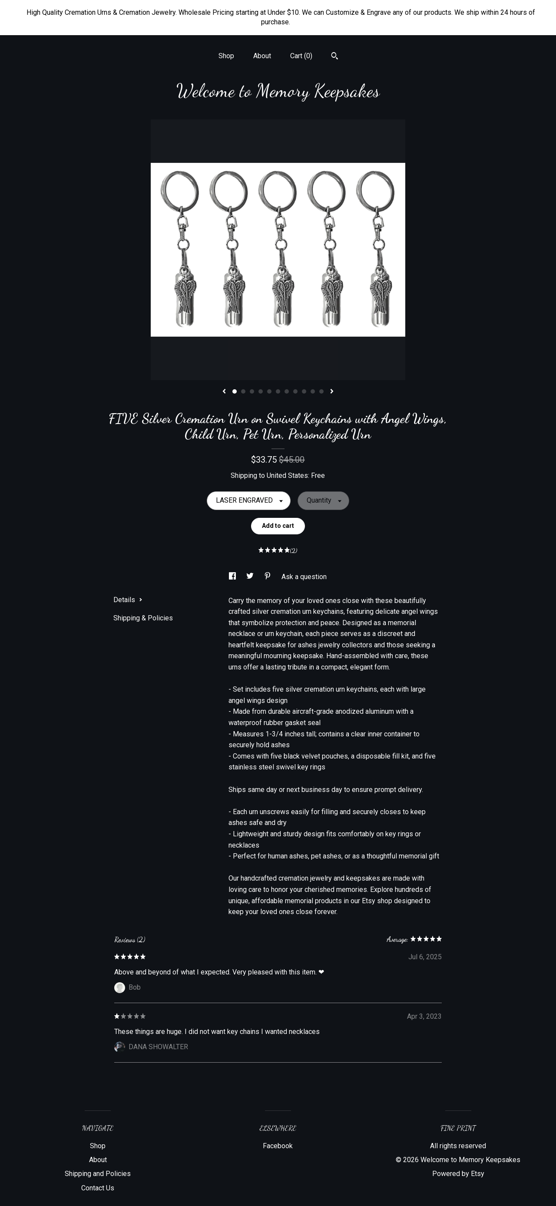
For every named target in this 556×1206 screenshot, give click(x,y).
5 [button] (269, 391)
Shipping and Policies (98, 1174)
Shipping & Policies (143, 618)
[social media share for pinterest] (268, 577)
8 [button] (295, 391)
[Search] (334, 57)
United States (287, 475)
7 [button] (287, 391)
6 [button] (278, 391)
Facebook (278, 1146)
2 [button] (243, 391)
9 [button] (304, 391)
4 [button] (260, 391)
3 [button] (252, 391)
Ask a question (304, 577)
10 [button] (313, 391)
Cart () (301, 56)
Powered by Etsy (458, 1174)
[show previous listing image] (224, 392)
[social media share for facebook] (233, 577)
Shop (226, 56)
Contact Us (97, 1188)
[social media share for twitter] (250, 577)
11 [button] (321, 391)
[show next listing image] (332, 392)
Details (127, 600)
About (262, 56)
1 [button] (234, 391)
